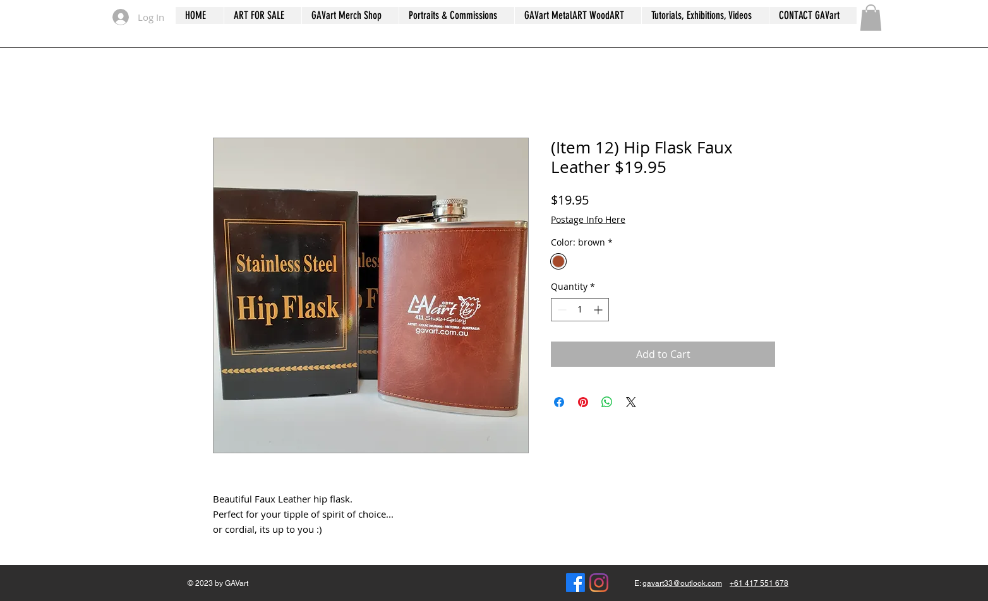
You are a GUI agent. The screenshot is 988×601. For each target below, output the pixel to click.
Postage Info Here (588, 219)
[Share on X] (631, 402)
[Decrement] (561, 310)
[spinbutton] (580, 310)
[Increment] (599, 310)
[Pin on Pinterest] (583, 402)
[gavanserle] (598, 582)
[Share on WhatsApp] (607, 402)
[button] (871, 17)
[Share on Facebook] (559, 402)
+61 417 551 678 (759, 583)
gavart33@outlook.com (682, 583)
